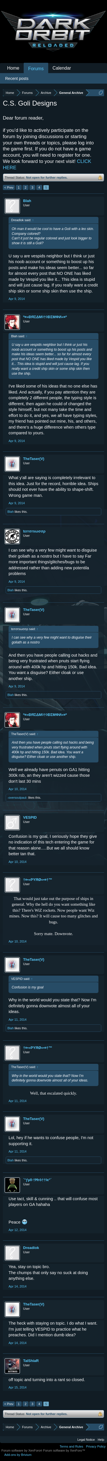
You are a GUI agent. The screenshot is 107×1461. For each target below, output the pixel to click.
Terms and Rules (71, 1446)
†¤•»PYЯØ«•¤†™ (37, 879)
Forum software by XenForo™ (64, 1450)
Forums (36, 68)
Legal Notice (86, 1439)
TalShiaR (31, 1361)
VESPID (30, 817)
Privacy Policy (96, 1446)
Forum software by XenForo (22, 1450)
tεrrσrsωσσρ (34, 531)
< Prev (8, 187)
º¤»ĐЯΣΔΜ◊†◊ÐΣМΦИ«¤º (45, 317)
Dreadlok (31, 1248)
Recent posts (17, 78)
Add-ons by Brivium (17, 1454)
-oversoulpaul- (17, 797)
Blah (27, 201)
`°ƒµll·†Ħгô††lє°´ (37, 1180)
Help (101, 1439)
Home (13, 68)
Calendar (62, 68)
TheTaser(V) (33, 459)
